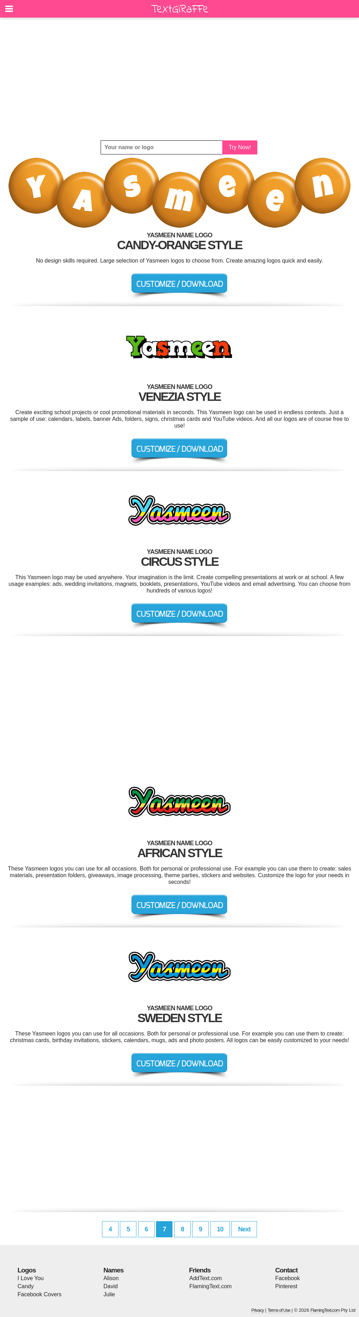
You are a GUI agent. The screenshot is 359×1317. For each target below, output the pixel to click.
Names (113, 1270)
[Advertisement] (179, 79)
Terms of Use (278, 1310)
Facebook (287, 1278)
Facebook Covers (39, 1294)
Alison (111, 1278)
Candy (26, 1286)
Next (244, 1229)
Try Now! (240, 147)
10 (220, 1229)
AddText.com (205, 1278)
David (110, 1286)
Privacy (257, 1310)
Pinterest (286, 1286)
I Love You (31, 1278)
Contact (286, 1270)
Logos (27, 1270)
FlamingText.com (210, 1286)
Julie (109, 1294)
